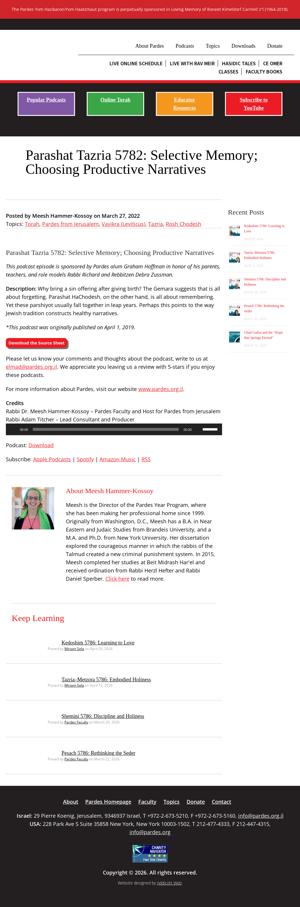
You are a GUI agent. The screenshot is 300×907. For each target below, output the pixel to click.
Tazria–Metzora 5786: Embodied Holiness (106, 680)
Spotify (85, 459)
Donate (274, 46)
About (70, 801)
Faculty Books (264, 71)
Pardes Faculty (76, 722)
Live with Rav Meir (192, 63)
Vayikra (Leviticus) (123, 223)
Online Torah (115, 100)
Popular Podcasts (46, 100)
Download (41, 445)
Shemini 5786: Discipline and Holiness (103, 716)
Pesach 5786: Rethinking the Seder (98, 753)
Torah (32, 223)
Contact (221, 801)
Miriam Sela (74, 648)
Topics (213, 46)
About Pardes (149, 46)
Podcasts (184, 46)
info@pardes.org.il (261, 815)
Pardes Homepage (108, 801)
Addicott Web (169, 883)
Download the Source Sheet (36, 343)
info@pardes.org (150, 832)
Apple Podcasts (52, 459)
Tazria (155, 223)
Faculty (147, 801)
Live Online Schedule (136, 63)
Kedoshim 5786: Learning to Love (98, 643)
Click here (117, 578)
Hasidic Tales (239, 63)
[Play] (13, 429)
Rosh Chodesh (183, 223)
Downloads (243, 46)
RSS (146, 459)
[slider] (106, 429)
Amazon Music (118, 459)
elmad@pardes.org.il (31, 366)
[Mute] (198, 429)
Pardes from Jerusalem (70, 223)
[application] (114, 429)
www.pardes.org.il (160, 388)
